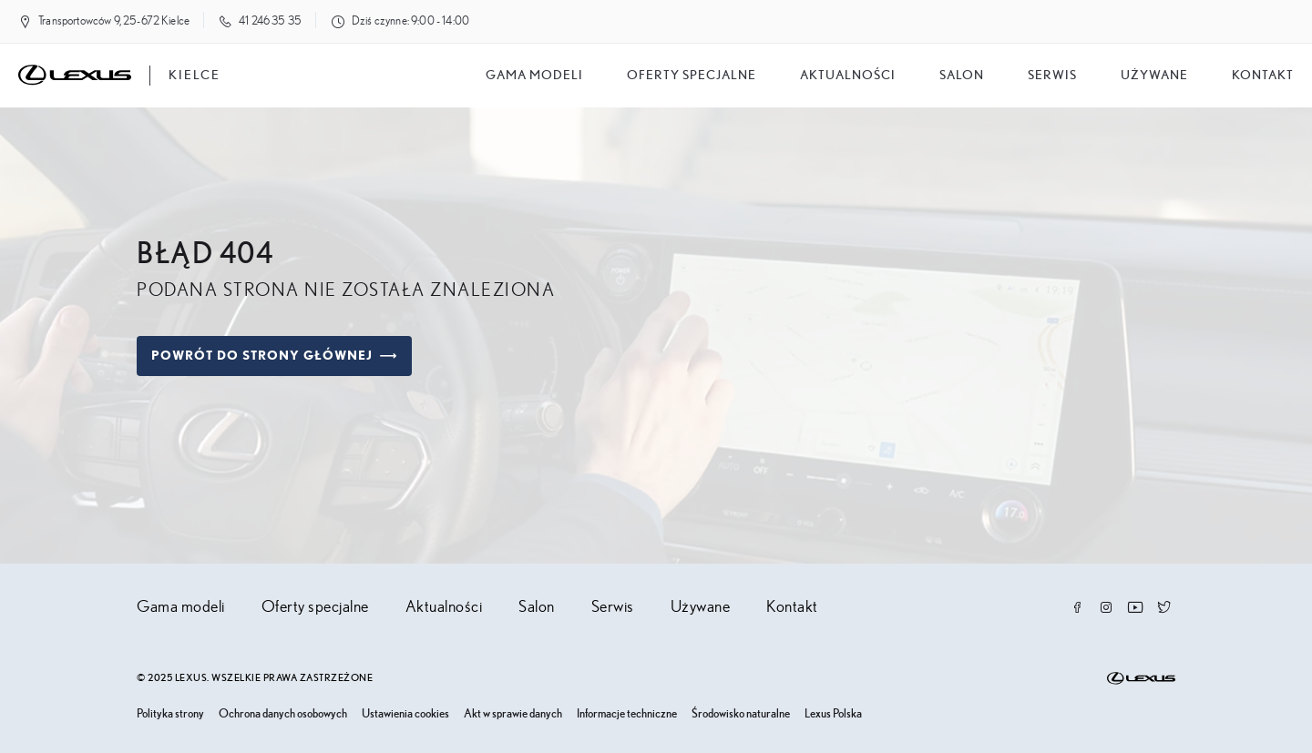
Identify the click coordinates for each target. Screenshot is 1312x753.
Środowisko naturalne (741, 714)
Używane (1154, 75)
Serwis (1052, 75)
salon (961, 75)
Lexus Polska (833, 714)
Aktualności (848, 75)
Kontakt (1263, 75)
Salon (536, 607)
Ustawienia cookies (405, 714)
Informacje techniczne (627, 714)
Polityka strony (170, 714)
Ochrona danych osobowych (283, 714)
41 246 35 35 (270, 21)
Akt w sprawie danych (513, 714)
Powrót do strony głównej (274, 356)
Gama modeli (534, 75)
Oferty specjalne (691, 75)
